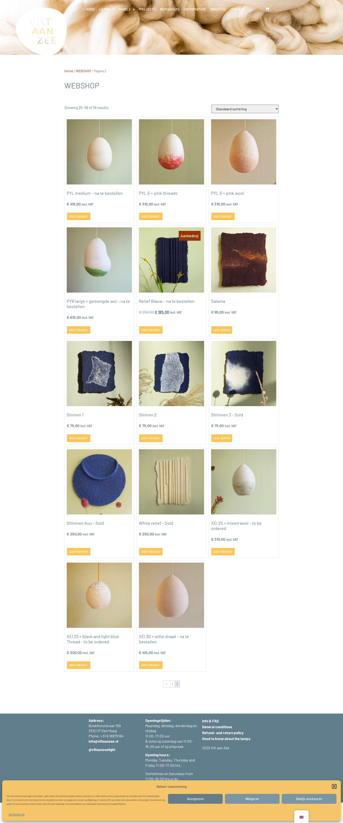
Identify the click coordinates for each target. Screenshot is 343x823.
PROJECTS (147, 9)
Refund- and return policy (223, 753)
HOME (90, 9)
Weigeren (252, 799)
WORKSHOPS (170, 9)
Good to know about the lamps (226, 759)
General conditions (217, 747)
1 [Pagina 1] (172, 704)
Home (68, 91)
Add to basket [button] (78, 236)
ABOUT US (218, 9)
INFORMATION (16, 814)
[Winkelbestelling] (245, 129)
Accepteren (195, 799)
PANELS (127, 9)
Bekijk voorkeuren (309, 799)
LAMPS (106, 9)
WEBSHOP (83, 91)
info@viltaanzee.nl (103, 761)
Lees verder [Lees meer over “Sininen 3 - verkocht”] (222, 458)
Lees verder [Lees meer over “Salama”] (222, 350)
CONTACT (237, 9)
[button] (334, 786)
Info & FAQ (210, 741)
